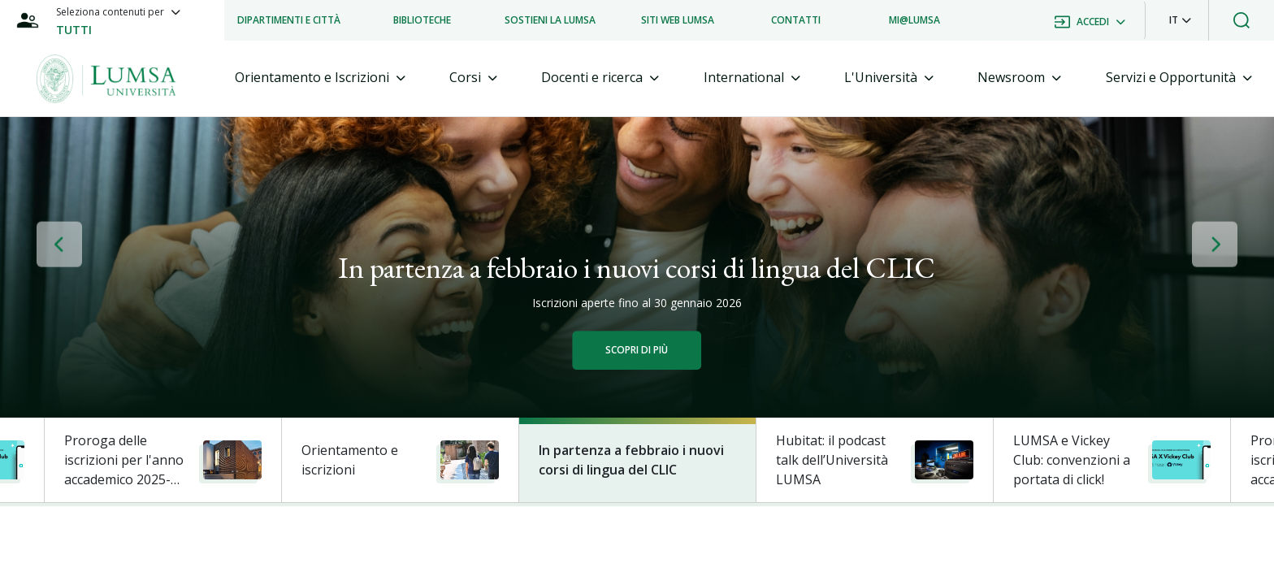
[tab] (320, 77)
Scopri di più (636, 350)
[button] (1180, 20)
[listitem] (288, 20)
